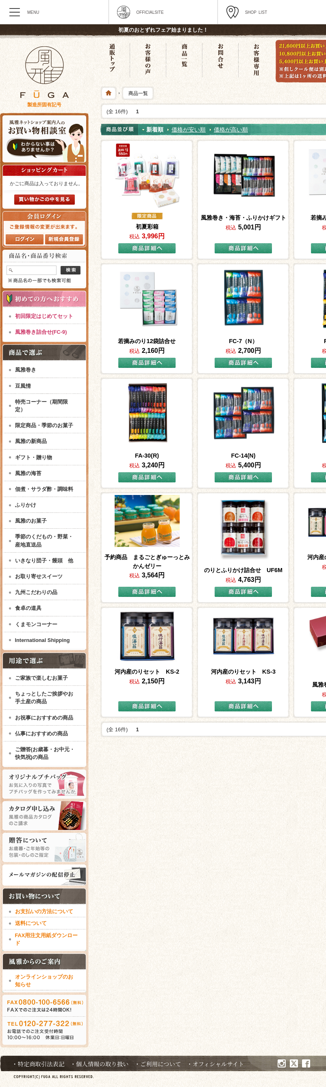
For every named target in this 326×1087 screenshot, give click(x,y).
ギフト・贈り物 (33, 457)
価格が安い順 (189, 129)
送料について (31, 923)
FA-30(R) (147, 455)
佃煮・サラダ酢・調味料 (44, 489)
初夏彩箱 (147, 226)
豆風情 (23, 386)
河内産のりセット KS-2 (147, 671)
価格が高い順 (231, 129)
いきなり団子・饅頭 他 (44, 561)
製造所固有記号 (44, 105)
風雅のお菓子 (31, 521)
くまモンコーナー (36, 624)
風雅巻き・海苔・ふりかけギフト (243, 217)
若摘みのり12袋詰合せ (147, 341)
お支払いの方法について (44, 911)
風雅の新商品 (31, 441)
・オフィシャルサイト (215, 1063)
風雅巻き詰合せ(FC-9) (41, 332)
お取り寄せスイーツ (39, 576)
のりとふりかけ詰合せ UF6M (243, 570)
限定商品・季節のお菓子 (44, 425)
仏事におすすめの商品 (41, 733)
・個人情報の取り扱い (99, 1063)
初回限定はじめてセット (44, 316)
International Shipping (42, 640)
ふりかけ (25, 505)
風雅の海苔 (28, 473)
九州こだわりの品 (36, 592)
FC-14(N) (243, 455)
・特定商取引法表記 (38, 1063)
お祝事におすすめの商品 (44, 718)
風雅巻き (25, 370)
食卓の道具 (28, 608)
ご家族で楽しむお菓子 (41, 678)
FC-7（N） (243, 341)
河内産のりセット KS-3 (243, 671)
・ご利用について (157, 1063)
